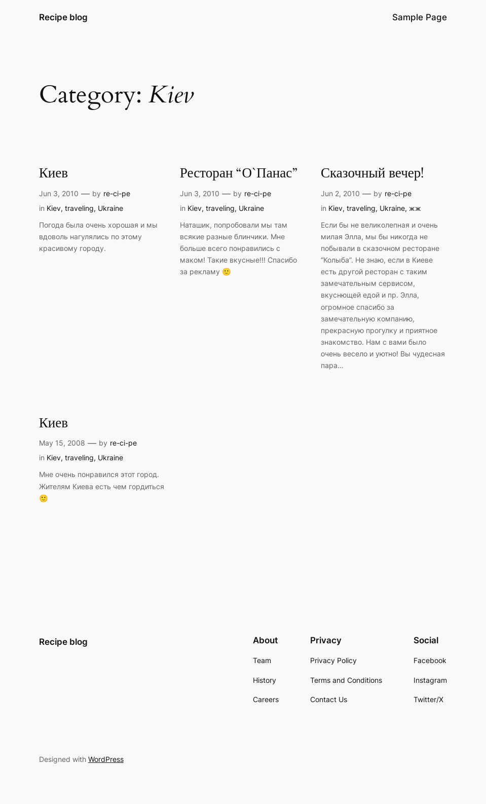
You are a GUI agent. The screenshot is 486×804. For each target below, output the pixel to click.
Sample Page (419, 17)
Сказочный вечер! (372, 173)
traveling (79, 208)
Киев (53, 173)
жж (415, 208)
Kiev (54, 208)
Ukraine (110, 208)
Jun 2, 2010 (340, 193)
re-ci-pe (116, 193)
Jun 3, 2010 (59, 193)
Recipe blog (63, 17)
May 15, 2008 (62, 442)
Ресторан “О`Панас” (238, 173)
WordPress (106, 759)
